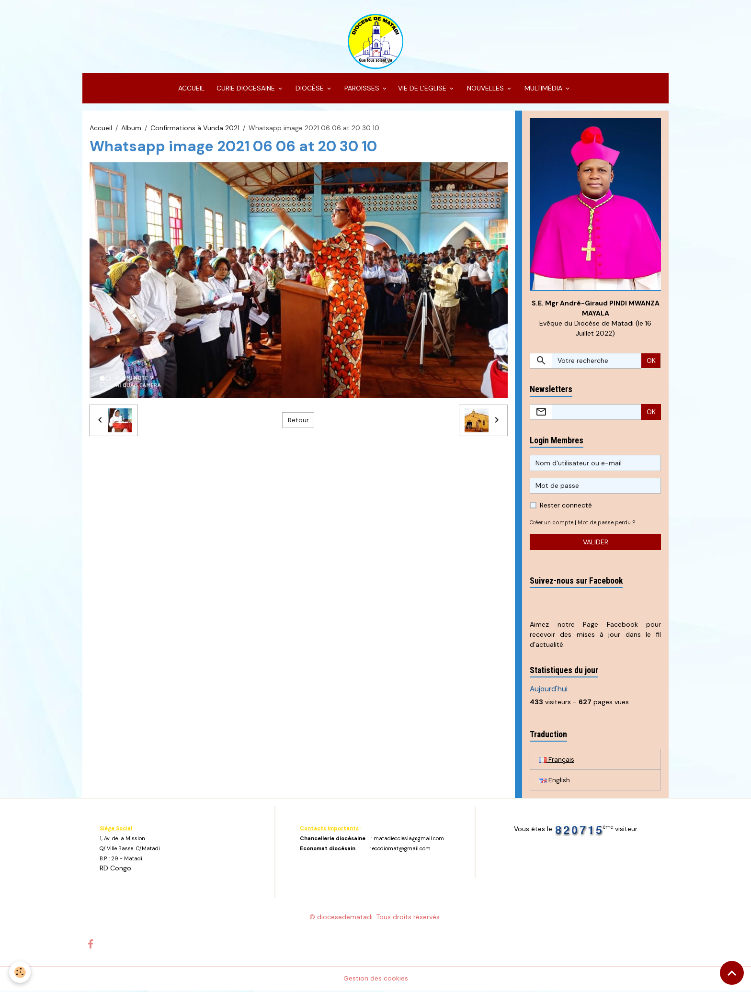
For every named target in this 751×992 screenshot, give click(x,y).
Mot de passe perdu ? (607, 523)
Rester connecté (566, 506)
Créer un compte (552, 523)
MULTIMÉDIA (543, 89)
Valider (595, 543)
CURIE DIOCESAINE (246, 89)
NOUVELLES (485, 89)
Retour (298, 421)
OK (651, 361)
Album (131, 128)
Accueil (101, 128)
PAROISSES (361, 89)
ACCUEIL (190, 89)
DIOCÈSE (310, 89)
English (554, 781)
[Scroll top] (732, 973)
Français (556, 760)
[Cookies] (20, 972)
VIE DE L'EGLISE (423, 89)
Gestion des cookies (375, 979)
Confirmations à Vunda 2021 (194, 128)
